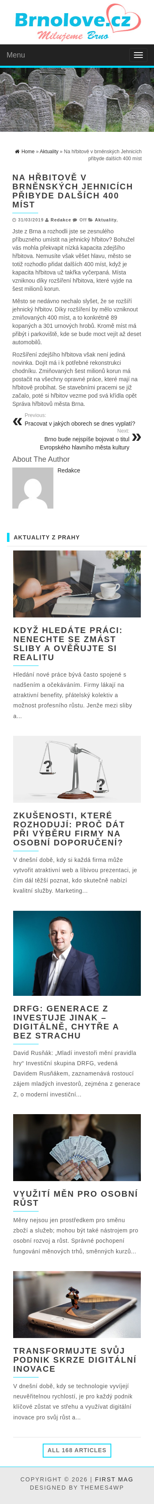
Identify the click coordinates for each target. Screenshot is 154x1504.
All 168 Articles (77, 1450)
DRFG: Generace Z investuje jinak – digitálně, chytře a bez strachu (66, 1022)
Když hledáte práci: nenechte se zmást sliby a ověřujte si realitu (68, 644)
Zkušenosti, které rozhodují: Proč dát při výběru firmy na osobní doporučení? (69, 829)
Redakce (61, 219)
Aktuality (106, 219)
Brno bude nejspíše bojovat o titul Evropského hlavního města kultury (73, 439)
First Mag (114, 1479)
